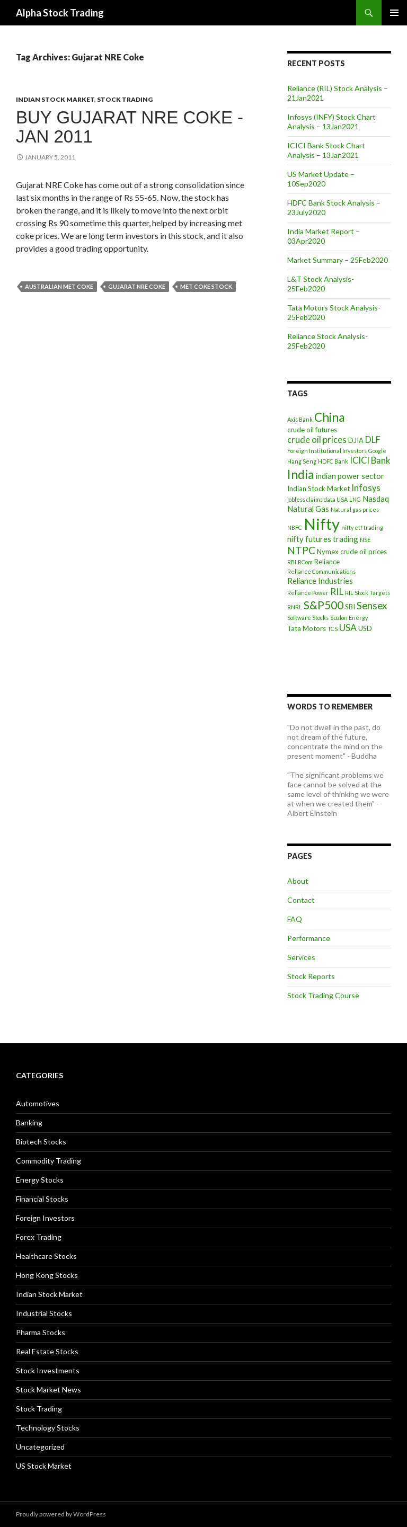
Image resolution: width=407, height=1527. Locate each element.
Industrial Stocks (44, 1313)
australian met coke (59, 286)
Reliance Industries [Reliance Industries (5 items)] (320, 580)
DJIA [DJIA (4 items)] (356, 440)
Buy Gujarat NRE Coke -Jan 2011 (129, 127)
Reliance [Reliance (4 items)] (327, 561)
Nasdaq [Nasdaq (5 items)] (375, 498)
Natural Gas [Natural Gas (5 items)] (308, 508)
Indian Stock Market (55, 99)
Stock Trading (125, 99)
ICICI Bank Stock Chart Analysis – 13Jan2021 (326, 150)
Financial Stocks (42, 1198)
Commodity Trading (48, 1160)
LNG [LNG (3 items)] (355, 499)
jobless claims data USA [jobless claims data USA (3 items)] (317, 499)
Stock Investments (47, 1370)
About (297, 880)
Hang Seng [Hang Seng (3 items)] (301, 461)
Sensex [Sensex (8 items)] (372, 605)
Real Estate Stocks (47, 1351)
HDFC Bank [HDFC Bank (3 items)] (333, 461)
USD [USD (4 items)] (365, 628)
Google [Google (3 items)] (377, 450)
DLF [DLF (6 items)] (373, 439)
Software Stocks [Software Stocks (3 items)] (308, 617)
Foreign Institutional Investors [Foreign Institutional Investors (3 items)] (327, 450)
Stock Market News (48, 1389)
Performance (308, 938)
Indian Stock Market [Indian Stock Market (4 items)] (318, 488)
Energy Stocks (40, 1179)
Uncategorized (40, 1446)
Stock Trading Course (323, 995)
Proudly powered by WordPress (61, 1514)
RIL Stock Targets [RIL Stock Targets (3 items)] (367, 592)
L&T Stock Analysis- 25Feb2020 (320, 283)
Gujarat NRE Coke (136, 286)
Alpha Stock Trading (60, 13)
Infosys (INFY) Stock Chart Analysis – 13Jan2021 (331, 121)
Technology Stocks (47, 1427)
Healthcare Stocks (46, 1255)
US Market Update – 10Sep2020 (321, 179)
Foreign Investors (45, 1217)
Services (301, 957)
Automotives (37, 1103)
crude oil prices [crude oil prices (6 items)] (317, 439)
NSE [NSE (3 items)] (365, 539)
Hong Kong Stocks (47, 1275)
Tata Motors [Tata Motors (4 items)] (306, 628)
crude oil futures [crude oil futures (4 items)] (312, 429)
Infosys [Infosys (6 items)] (366, 488)
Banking (29, 1122)
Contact (301, 899)
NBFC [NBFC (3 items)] (294, 527)
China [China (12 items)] (329, 417)
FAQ (294, 919)
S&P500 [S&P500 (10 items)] (323, 604)
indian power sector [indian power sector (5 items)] (350, 476)
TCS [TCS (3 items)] (333, 628)
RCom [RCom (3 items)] (305, 561)
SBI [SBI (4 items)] (350, 606)
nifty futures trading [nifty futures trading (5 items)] (322, 539)
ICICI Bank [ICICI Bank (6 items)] (370, 460)
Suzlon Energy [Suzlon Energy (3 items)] (349, 617)
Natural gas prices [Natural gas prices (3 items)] (355, 509)
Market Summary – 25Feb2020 (337, 259)
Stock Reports (311, 976)
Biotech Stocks (41, 1141)
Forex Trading (38, 1236)
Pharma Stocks (40, 1332)
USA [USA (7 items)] (348, 627)
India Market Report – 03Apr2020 (323, 236)
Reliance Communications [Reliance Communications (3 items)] (321, 571)
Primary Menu (394, 12)
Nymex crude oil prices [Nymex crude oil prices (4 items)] (352, 551)
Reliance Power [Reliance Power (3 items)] (308, 592)
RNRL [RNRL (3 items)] (294, 606)
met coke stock (206, 286)
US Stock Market (44, 1465)
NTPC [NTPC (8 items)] (301, 550)
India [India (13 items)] (300, 474)
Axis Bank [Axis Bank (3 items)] (300, 419)
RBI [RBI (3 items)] (291, 561)
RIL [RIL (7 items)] (336, 591)
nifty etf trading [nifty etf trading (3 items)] (362, 527)
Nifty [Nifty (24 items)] (322, 523)
